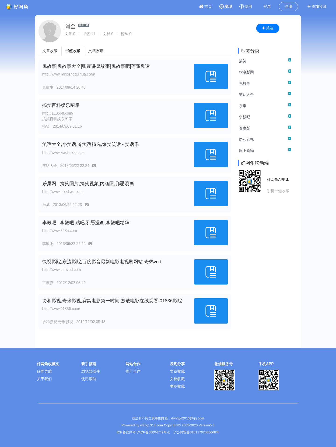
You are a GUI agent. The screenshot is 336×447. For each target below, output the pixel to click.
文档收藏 (95, 51)
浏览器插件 (90, 371)
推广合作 (133, 371)
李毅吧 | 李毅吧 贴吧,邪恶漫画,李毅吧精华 (85, 222)
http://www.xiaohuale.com (63, 153)
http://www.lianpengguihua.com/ (68, 74)
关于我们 (44, 379)
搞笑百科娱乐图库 (61, 105)
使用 (245, 6)
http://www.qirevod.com (61, 270)
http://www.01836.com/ (61, 309)
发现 (225, 6)
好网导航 (44, 371)
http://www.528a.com (59, 231)
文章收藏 (49, 51)
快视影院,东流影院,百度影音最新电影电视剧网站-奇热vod (101, 261)
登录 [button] (267, 6)
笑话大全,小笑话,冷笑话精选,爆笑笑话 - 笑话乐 (90, 144)
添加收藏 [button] (317, 6)
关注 (267, 28)
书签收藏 (72, 51)
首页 (205, 6)
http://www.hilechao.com (62, 192)
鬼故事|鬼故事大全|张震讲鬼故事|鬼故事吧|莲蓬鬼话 (96, 66)
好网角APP (278, 180)
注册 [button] (288, 6)
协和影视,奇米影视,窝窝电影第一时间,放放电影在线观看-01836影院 (112, 300)
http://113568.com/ (57, 113)
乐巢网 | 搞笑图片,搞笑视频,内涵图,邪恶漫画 (88, 183)
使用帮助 (88, 379)
